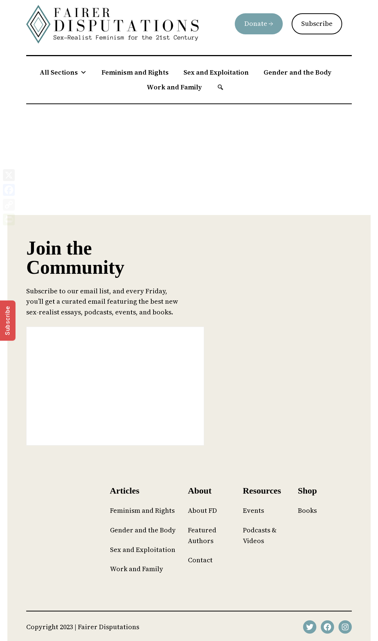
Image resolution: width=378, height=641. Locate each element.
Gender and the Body (297, 72)
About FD (202, 510)
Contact (200, 560)
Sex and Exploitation (216, 72)
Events (253, 510)
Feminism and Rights (135, 72)
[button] (220, 87)
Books (307, 510)
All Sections (63, 72)
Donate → (258, 23)
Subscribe (317, 23)
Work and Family (174, 87)
